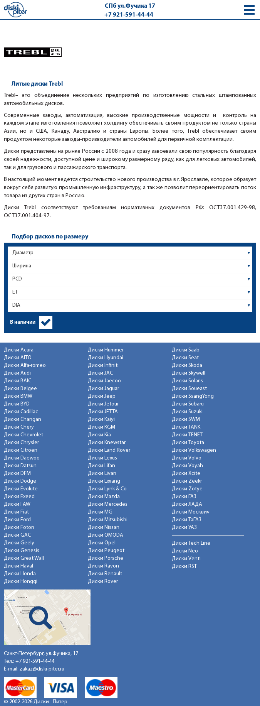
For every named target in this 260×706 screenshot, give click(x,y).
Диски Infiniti (103, 365)
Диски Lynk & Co (107, 489)
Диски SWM (186, 419)
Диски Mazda (104, 497)
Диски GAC (17, 535)
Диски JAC (100, 373)
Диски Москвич (191, 512)
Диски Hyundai (105, 358)
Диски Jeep (102, 396)
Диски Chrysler (21, 443)
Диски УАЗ (184, 527)
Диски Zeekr (187, 481)
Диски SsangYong (193, 396)
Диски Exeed (19, 497)
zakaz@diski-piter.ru (42, 669)
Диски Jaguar (103, 389)
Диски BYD (17, 404)
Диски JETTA (103, 412)
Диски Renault (105, 574)
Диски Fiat (16, 512)
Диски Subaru (188, 404)
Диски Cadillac (21, 412)
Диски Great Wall (24, 558)
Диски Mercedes (107, 504)
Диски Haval (18, 566)
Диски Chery (19, 427)
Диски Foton (19, 527)
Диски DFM (17, 473)
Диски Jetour (103, 404)
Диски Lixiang (104, 481)
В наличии (22, 322)
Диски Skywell (188, 373)
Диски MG (100, 512)
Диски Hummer (106, 350)
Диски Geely (19, 543)
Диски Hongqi (20, 581)
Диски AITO (18, 358)
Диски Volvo (186, 458)
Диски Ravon (103, 566)
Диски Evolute (21, 489)
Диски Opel (102, 543)
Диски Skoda (187, 365)
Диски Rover (103, 581)
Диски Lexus (102, 458)
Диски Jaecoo (104, 381)
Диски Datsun (20, 466)
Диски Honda (20, 574)
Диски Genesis (21, 551)
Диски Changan (22, 419)
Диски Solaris (187, 381)
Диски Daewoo (22, 458)
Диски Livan (102, 473)
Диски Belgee (20, 389)
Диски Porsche (105, 558)
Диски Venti (186, 559)
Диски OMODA (105, 535)
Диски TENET (187, 435)
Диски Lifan (101, 466)
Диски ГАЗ (184, 497)
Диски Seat (185, 358)
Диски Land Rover (109, 450)
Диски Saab (186, 350)
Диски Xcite (186, 473)
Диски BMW (18, 396)
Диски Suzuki (187, 412)
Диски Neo (185, 551)
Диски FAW (17, 504)
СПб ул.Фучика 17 (130, 6)
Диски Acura (19, 350)
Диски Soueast (189, 389)
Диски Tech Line (191, 543)
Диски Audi (17, 373)
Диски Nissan (103, 527)
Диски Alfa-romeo (25, 365)
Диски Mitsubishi (107, 520)
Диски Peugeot (106, 551)
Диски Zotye (187, 489)
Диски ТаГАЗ (186, 520)
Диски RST (184, 566)
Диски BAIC (17, 381)
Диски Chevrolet (23, 435)
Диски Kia (99, 435)
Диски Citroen (20, 450)
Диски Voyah (187, 466)
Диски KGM (101, 427)
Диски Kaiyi (101, 419)
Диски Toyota (188, 443)
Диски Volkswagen (194, 450)
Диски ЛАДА (187, 504)
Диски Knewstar (107, 443)
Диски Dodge (20, 481)
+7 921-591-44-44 (128, 15)
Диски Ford (17, 520)
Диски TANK (186, 427)
